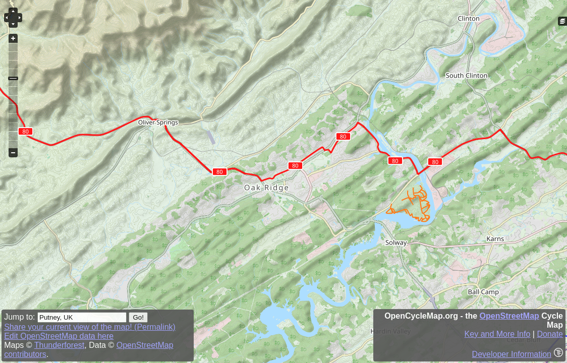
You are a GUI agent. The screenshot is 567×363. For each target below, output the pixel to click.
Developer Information (511, 354)
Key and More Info (498, 334)
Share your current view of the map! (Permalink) (90, 327)
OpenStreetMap (509, 316)
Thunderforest (59, 345)
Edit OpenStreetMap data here (59, 336)
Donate (550, 334)
